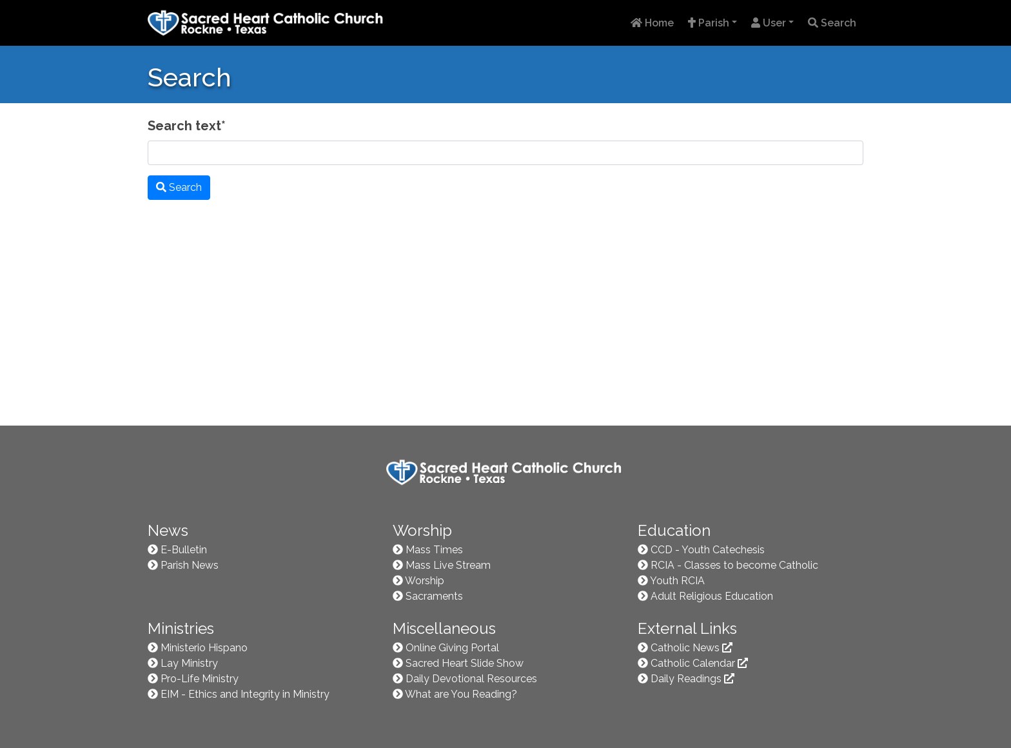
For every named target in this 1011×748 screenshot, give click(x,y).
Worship (424, 581)
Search (832, 23)
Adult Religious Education (712, 596)
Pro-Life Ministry (200, 679)
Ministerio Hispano (204, 648)
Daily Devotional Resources (471, 679)
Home (652, 23)
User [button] (768, 23)
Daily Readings (692, 679)
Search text (187, 125)
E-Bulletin (184, 550)
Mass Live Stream (448, 565)
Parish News (190, 565)
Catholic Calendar (699, 663)
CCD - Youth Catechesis (708, 550)
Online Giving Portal (452, 648)
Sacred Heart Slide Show (465, 663)
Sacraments (434, 596)
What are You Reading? (461, 694)
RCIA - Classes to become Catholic (734, 565)
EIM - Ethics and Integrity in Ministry (245, 694)
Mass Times (434, 550)
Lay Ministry (189, 663)
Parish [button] (708, 23)
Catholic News (691, 648)
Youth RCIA (677, 581)
